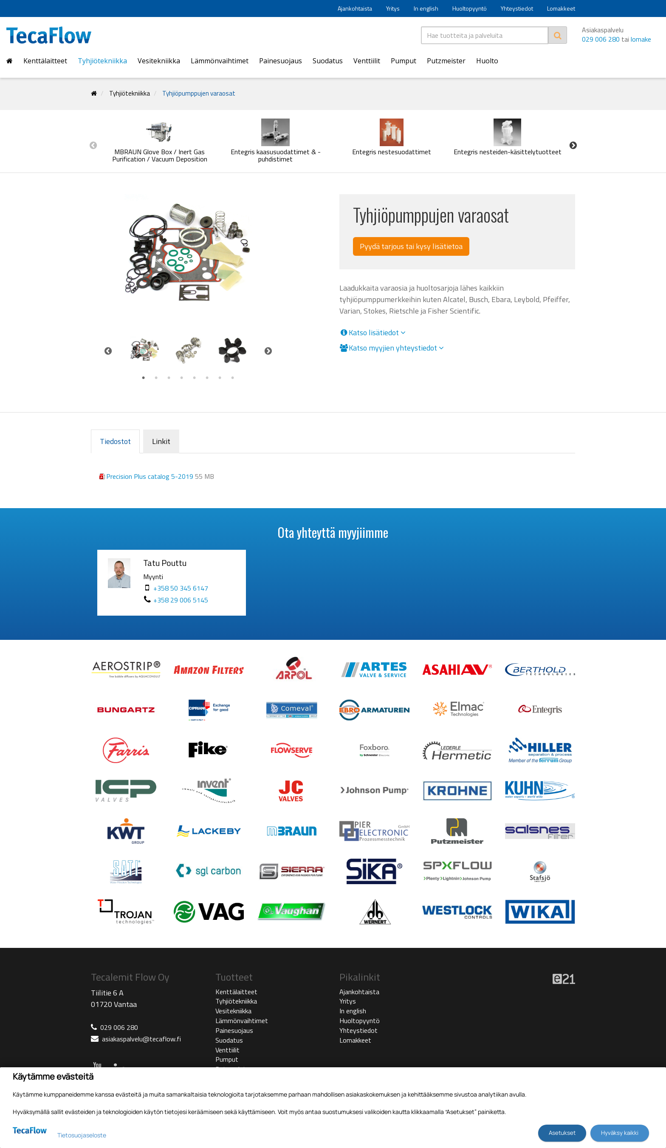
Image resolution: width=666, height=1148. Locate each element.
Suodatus (328, 60)
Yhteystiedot (517, 8)
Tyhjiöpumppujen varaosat (198, 93)
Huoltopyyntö (469, 8)
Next (573, 145)
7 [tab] (220, 378)
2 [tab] (156, 378)
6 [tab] (207, 378)
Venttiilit (366, 60)
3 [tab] (169, 378)
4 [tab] (182, 378)
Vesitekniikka (159, 60)
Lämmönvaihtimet (219, 60)
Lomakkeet (561, 8)
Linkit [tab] (161, 441)
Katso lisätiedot (372, 332)
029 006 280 (601, 39)
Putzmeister (446, 60)
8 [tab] (233, 378)
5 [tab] (194, 378)
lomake (641, 39)
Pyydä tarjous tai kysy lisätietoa (411, 246)
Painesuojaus (280, 60)
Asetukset (562, 1133)
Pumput (403, 60)
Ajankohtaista (355, 8)
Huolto (487, 60)
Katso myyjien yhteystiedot (391, 347)
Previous (93, 145)
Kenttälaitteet (45, 60)
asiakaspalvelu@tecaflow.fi (141, 1039)
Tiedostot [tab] (115, 441)
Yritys (393, 8)
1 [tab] (143, 378)
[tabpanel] (144, 350)
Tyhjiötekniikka (102, 60)
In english (426, 8)
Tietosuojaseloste (81, 1135)
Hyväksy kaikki (619, 1133)
